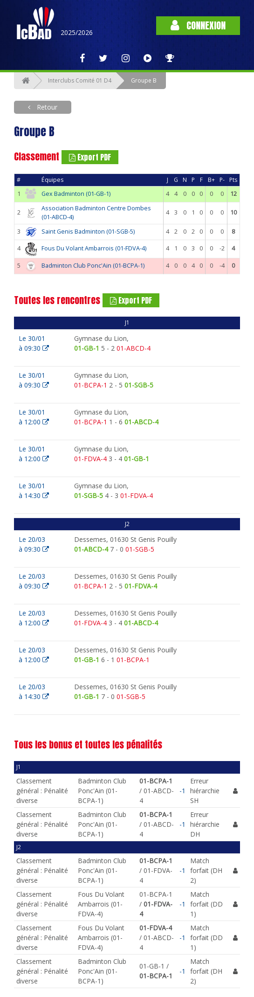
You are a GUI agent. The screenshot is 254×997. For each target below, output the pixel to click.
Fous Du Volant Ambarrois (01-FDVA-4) (93, 248)
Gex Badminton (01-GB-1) (75, 194)
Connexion (198, 25)
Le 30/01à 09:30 (34, 343)
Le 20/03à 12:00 (34, 618)
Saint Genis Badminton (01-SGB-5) (88, 231)
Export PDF (90, 157)
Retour (46, 107)
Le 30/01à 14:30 (34, 490)
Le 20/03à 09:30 (34, 544)
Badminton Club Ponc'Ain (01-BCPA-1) (92, 266)
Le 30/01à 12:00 (34, 417)
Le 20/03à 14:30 (34, 691)
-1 (182, 790)
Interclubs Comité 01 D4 (79, 80)
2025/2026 (77, 32)
